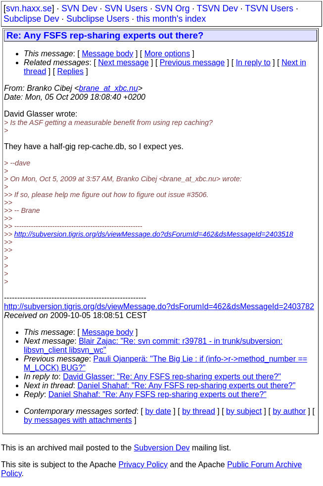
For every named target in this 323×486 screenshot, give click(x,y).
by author (289, 411)
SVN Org (172, 8)
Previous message (192, 62)
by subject (244, 411)
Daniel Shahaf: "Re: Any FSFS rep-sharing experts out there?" (187, 385)
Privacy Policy (143, 464)
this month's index (171, 19)
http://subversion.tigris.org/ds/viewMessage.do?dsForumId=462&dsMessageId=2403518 (153, 234)
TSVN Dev (217, 8)
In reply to (253, 62)
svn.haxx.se (29, 8)
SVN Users (125, 8)
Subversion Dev (162, 448)
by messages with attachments (78, 420)
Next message (123, 62)
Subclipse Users (97, 19)
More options (167, 53)
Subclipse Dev (31, 19)
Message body (107, 53)
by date (158, 411)
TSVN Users (269, 8)
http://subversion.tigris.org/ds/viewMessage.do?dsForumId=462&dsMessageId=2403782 (159, 306)
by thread (198, 411)
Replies (70, 71)
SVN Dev (79, 8)
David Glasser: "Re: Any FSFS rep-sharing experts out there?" (172, 376)
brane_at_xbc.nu (108, 88)
